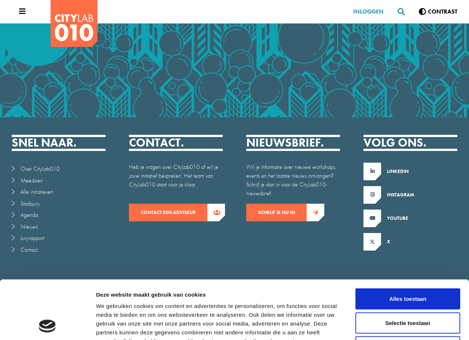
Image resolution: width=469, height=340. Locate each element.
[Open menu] (20, 11)
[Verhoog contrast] (438, 11)
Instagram (400, 195)
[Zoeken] (398, 11)
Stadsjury (30, 203)
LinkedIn (398, 171)
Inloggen (368, 11)
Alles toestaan (407, 244)
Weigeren (407, 292)
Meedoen (32, 180)
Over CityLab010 (40, 169)
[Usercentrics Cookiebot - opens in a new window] (47, 325)
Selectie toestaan (408, 268)
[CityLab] (74, 23)
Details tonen (395, 325)
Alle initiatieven (37, 192)
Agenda (29, 215)
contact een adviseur (174, 212)
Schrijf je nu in (282, 212)
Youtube (397, 218)
